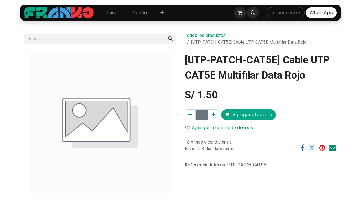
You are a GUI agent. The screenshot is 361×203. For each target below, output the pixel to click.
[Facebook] (303, 147)
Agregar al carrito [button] (248, 114)
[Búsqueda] (170, 39)
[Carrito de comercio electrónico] (240, 13)
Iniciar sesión (286, 12)
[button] (253, 13)
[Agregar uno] (213, 114)
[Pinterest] (322, 147)
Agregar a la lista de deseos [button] (219, 127)
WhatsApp (321, 12)
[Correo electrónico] (332, 147)
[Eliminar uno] (190, 114)
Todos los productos (205, 35)
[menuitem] (112, 12)
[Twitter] (312, 147)
